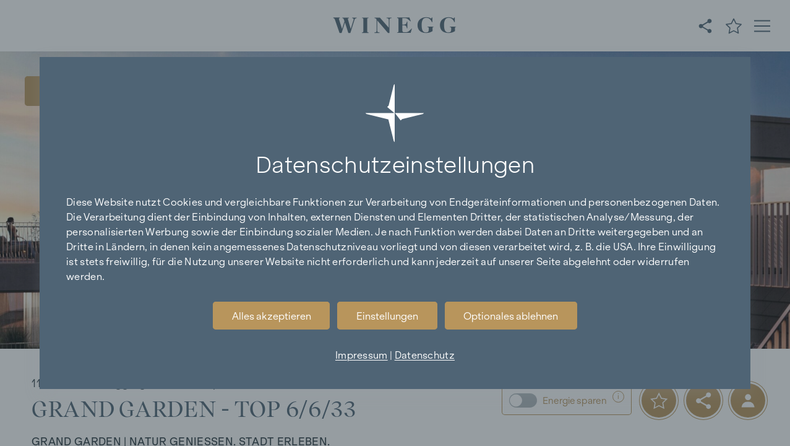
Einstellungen (387, 315)
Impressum (361, 355)
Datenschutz (425, 355)
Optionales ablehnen (510, 315)
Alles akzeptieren (271, 315)
